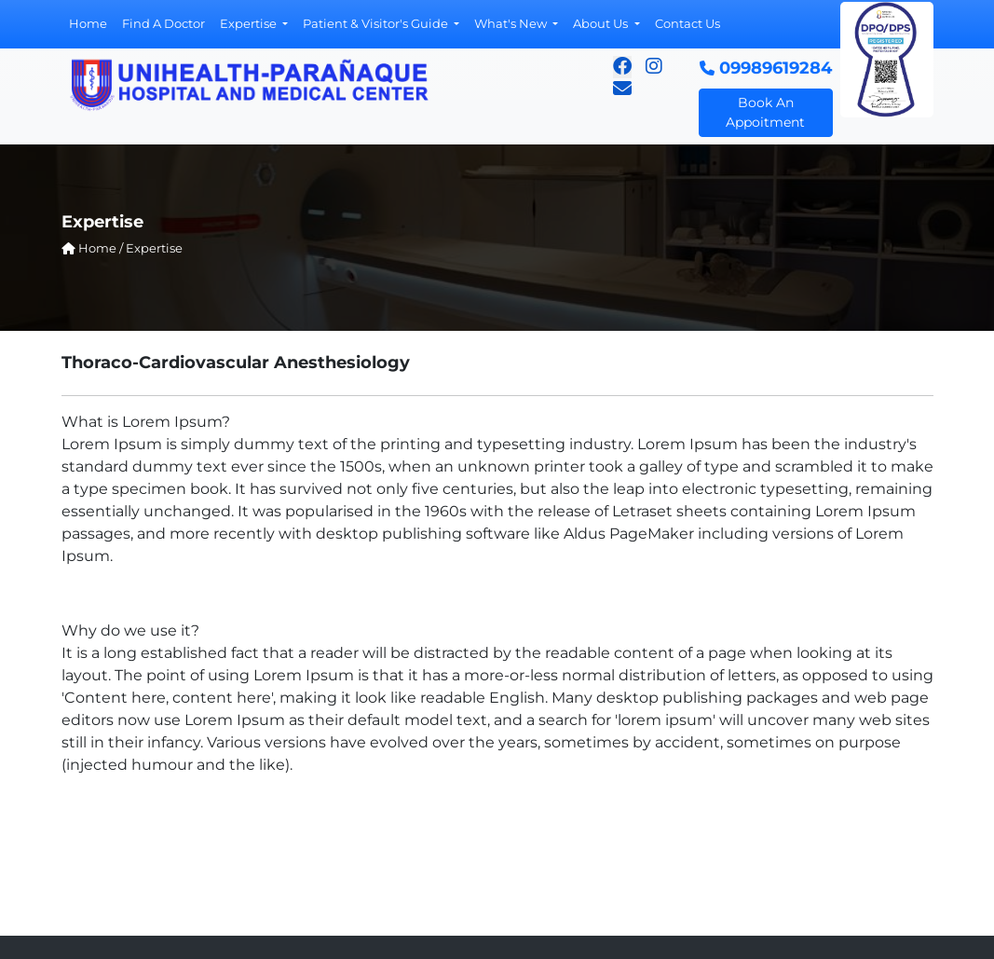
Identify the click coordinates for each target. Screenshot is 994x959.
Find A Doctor (163, 23)
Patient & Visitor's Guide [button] (377, 23)
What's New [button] (512, 23)
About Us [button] (602, 23)
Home (88, 23)
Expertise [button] (249, 23)
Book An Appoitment (765, 112)
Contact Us (687, 23)
